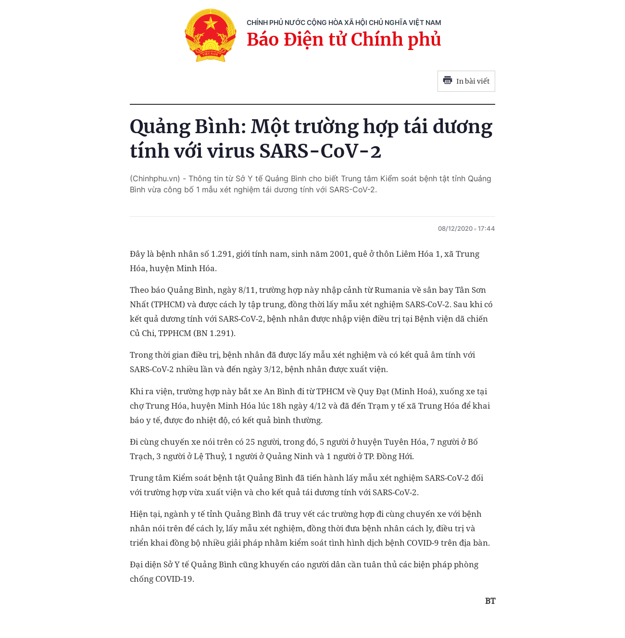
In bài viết (466, 81)
